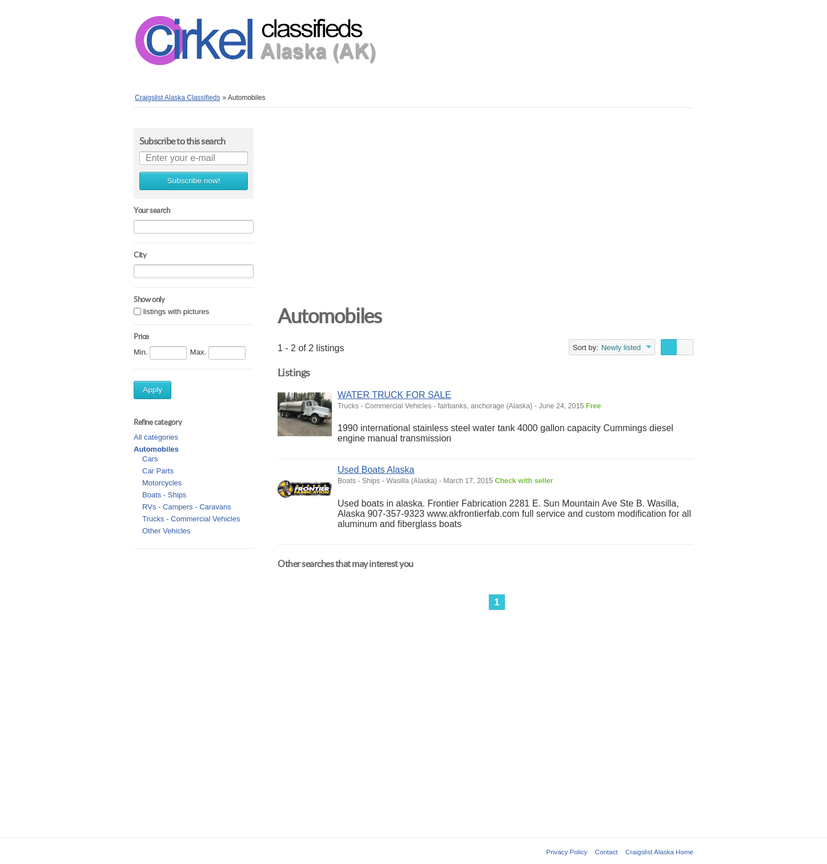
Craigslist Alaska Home (659, 851)
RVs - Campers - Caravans (186, 507)
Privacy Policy (566, 851)
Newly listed (621, 347)
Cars (150, 459)
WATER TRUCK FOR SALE (394, 395)
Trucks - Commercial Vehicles (191, 519)
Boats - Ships (164, 495)
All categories (156, 437)
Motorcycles (162, 483)
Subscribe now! (193, 180)
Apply (152, 389)
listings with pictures (176, 311)
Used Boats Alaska (376, 470)
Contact (606, 851)
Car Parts (158, 471)
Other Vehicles (166, 531)
